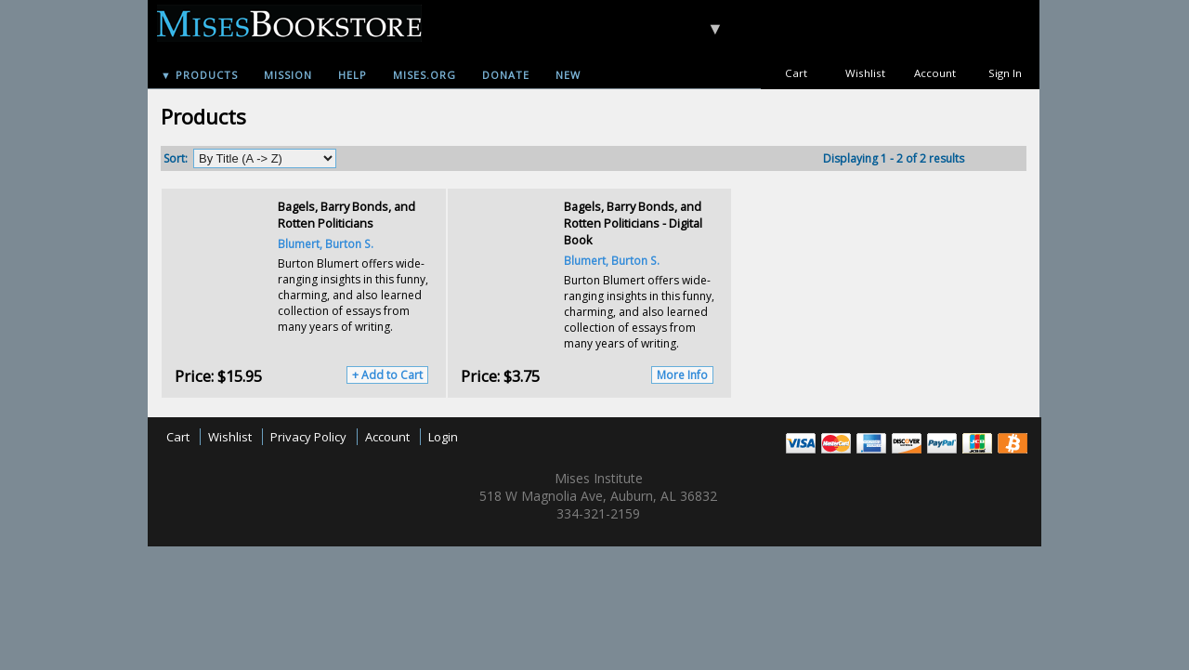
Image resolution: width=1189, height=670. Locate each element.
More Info (682, 375)
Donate (505, 75)
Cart (796, 73)
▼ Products (199, 75)
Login (443, 436)
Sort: (175, 158)
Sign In (1005, 73)
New (568, 75)
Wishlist (865, 73)
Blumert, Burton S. (325, 243)
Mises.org (424, 75)
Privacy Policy (308, 436)
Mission (288, 75)
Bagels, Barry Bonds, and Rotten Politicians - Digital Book (633, 223)
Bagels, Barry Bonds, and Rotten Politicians (346, 214)
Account (935, 73)
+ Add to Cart (387, 375)
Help (352, 75)
